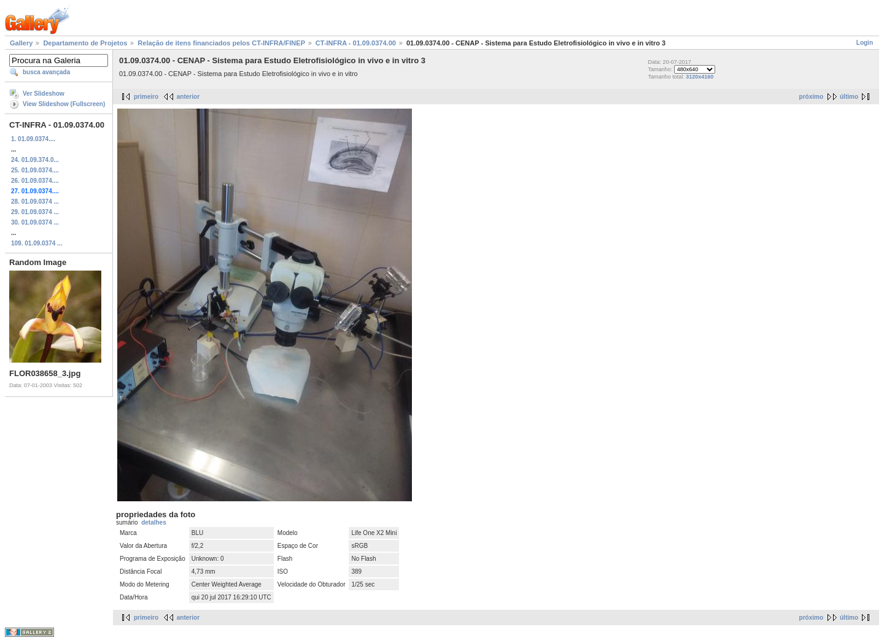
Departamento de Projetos (85, 43)
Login (864, 42)
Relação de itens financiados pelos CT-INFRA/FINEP (221, 43)
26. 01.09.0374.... (35, 180)
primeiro (146, 96)
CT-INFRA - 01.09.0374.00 (356, 43)
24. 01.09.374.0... (35, 159)
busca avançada (46, 72)
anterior (188, 96)
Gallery (21, 43)
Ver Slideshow (43, 93)
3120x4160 (699, 77)
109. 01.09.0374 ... (36, 243)
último (849, 96)
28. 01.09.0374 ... (35, 201)
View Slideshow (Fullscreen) (64, 104)
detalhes (153, 522)
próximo (811, 96)
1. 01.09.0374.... (33, 139)
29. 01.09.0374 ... (35, 212)
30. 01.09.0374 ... (35, 222)
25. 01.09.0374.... (35, 170)
